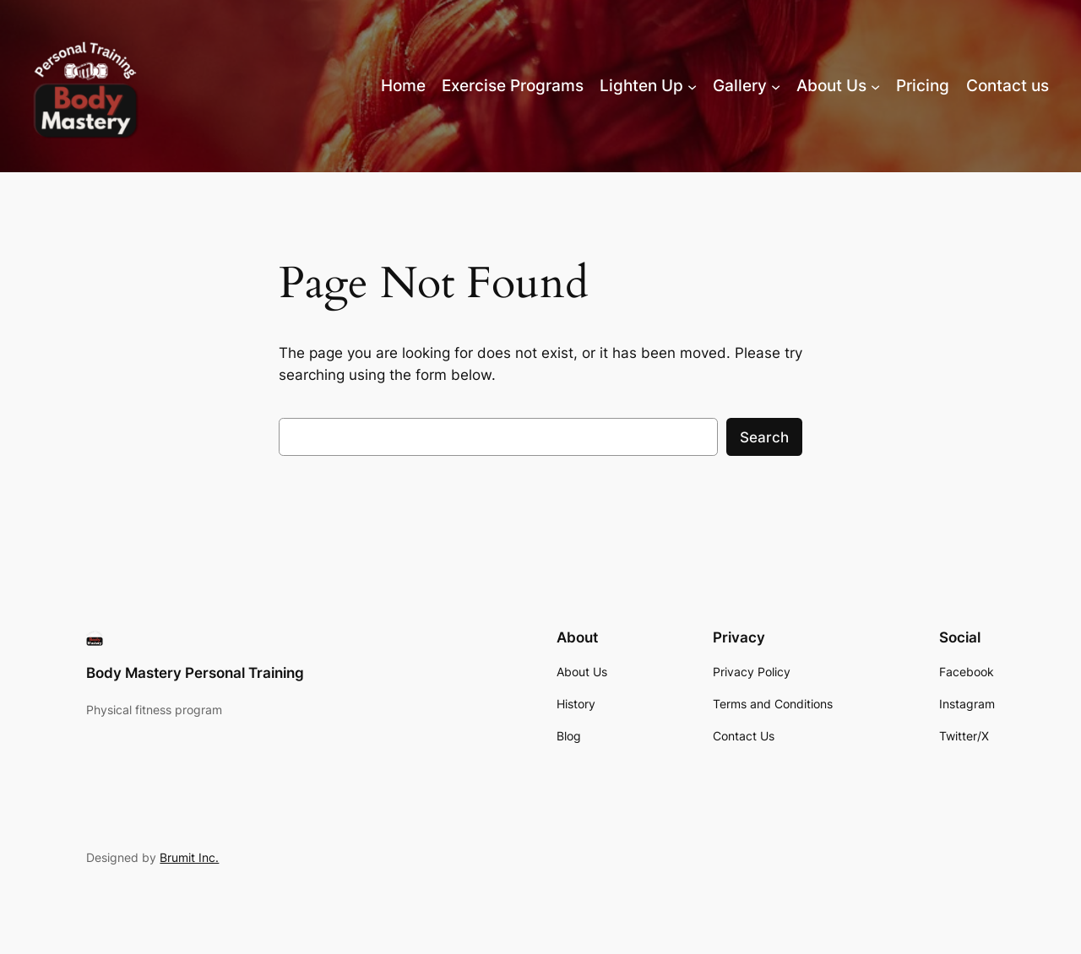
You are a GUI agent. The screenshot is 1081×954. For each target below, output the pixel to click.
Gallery (740, 85)
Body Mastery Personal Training (195, 672)
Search (764, 437)
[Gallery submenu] (775, 85)
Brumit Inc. (189, 857)
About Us (831, 85)
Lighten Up (641, 85)
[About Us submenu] (875, 85)
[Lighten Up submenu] (692, 85)
